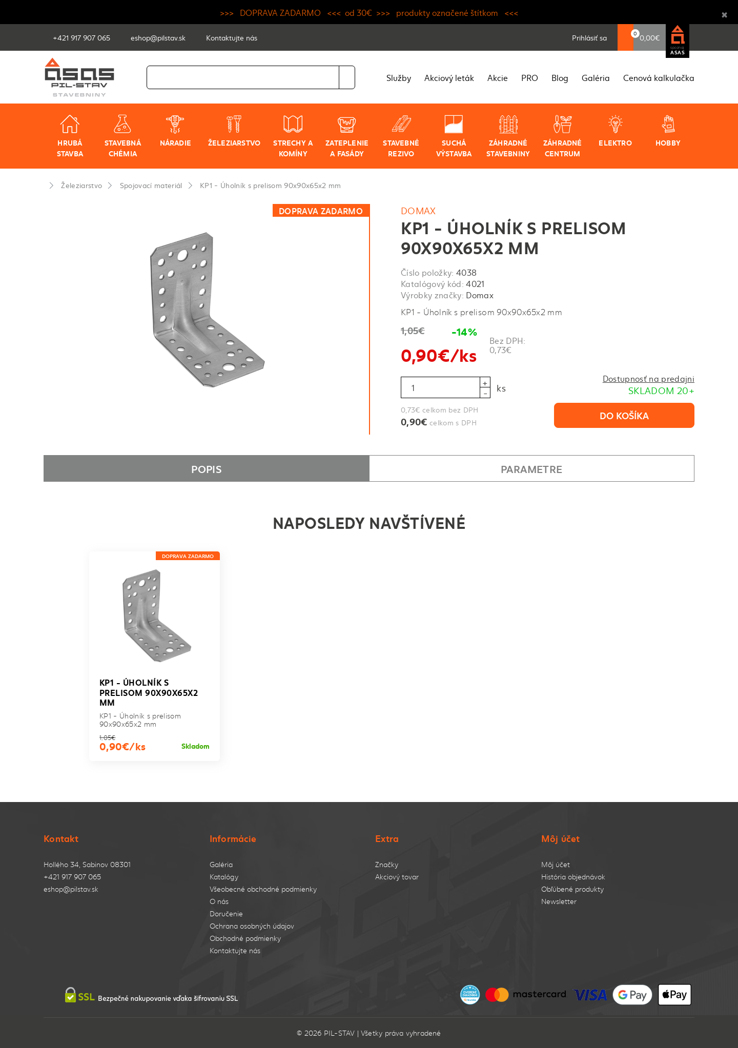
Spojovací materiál (151, 185)
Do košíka (624, 415)
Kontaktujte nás (235, 950)
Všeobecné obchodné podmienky (263, 889)
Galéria (596, 77)
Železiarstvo (234, 131)
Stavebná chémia (123, 136)
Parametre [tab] (531, 468)
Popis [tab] (206, 468)
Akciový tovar (397, 876)
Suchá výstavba (454, 136)
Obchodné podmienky (245, 938)
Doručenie (226, 913)
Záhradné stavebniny (508, 136)
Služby (398, 77)
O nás (219, 901)
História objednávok (573, 876)
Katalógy (224, 876)
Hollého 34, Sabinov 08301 (87, 864)
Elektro (615, 131)
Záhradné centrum (562, 136)
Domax (418, 210)
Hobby (668, 131)
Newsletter (559, 901)
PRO (529, 77)
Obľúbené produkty (572, 889)
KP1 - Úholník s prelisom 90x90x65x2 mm (270, 185)
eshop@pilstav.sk (71, 889)
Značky (386, 864)
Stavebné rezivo (401, 136)
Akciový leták (449, 77)
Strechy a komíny (293, 136)
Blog (559, 77)
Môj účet (555, 864)
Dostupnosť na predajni (648, 378)
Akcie (497, 77)
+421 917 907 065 (72, 876)
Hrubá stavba (70, 136)
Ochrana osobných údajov (252, 926)
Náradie (175, 131)
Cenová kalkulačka (658, 77)
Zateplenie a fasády (346, 136)
